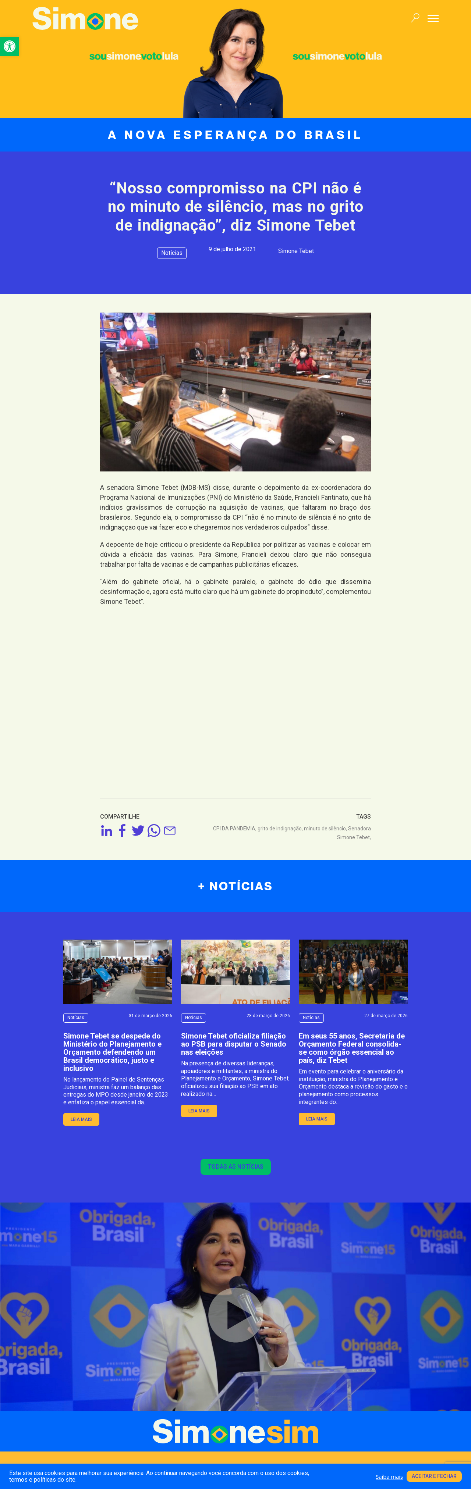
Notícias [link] (172, 252)
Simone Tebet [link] (296, 250)
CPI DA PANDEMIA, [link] (235, 828)
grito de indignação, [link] (281, 828)
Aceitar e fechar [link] (434, 1476)
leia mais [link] (81, 1119)
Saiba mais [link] (389, 1476)
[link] (9, 46)
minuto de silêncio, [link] (326, 828)
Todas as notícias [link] (235, 1166)
